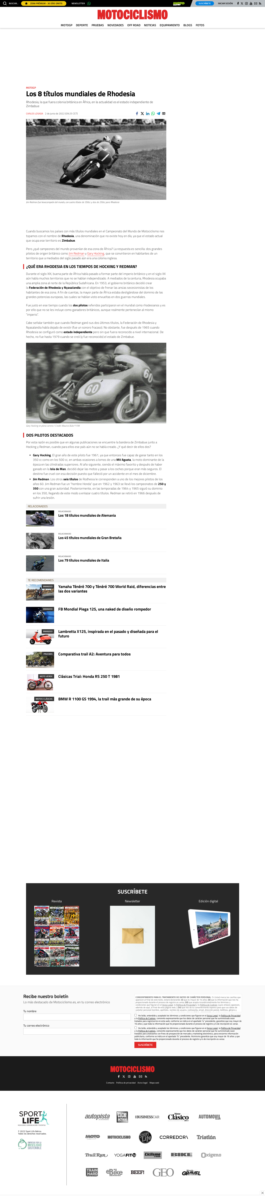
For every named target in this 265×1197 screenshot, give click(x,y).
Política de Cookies (208, 1005)
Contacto (110, 1082)
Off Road (133, 25)
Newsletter (78, 3)
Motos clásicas (44, 699)
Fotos (200, 25)
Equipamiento (170, 25)
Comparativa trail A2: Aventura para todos (94, 654)
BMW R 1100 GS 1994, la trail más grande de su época (104, 699)
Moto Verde (46, 676)
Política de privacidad (126, 1082)
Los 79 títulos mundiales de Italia (83, 560)
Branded (48, 586)
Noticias (150, 25)
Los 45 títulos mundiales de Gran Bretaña (89, 537)
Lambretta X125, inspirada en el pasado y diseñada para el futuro (108, 633)
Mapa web (154, 1082)
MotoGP (66, 25)
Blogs (187, 25)
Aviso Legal (167, 1005)
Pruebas (98, 25)
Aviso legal (143, 1082)
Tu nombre (29, 1011)
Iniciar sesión (225, 3)
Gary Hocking (95, 253)
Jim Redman (76, 253)
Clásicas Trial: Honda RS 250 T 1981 (89, 676)
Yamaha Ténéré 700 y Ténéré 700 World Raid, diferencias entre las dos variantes (112, 588)
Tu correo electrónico (36, 1025)
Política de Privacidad (186, 1005)
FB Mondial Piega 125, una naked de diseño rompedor (104, 609)
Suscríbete (205, 3)
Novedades (115, 25)
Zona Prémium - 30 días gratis (43, 3)
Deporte (82, 25)
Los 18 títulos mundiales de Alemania (87, 515)
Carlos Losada (34, 113)
